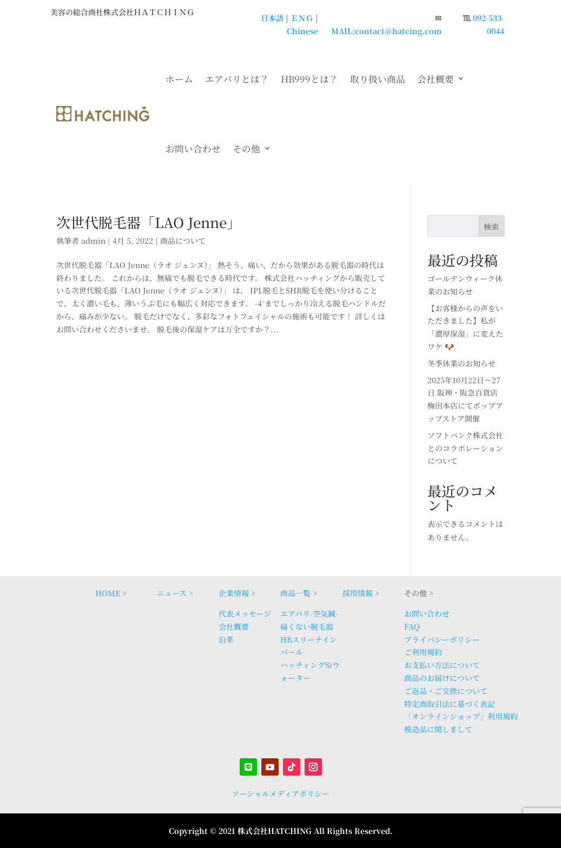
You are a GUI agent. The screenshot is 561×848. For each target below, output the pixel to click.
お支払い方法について (442, 664)
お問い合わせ (193, 148)
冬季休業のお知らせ (461, 363)
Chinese (302, 30)
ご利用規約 (423, 651)
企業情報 (234, 592)
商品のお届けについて (442, 677)
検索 (491, 226)
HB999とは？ (309, 78)
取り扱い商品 (377, 78)
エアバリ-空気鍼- (309, 613)
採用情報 (357, 592)
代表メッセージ (245, 613)
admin (93, 240)
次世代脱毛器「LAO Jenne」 (148, 222)
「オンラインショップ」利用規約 (461, 716)
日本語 (272, 17)
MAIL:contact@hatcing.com (386, 30)
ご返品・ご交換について (445, 690)
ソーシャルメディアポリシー (280, 793)
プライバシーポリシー (442, 639)
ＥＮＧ (302, 17)
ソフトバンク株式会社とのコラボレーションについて (465, 448)
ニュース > (175, 592)
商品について (183, 240)
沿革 (226, 639)
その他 (246, 148)
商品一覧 (295, 592)
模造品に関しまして (438, 729)
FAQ (412, 626)
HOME (107, 592)
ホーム (179, 78)
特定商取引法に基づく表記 (449, 703)
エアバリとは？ (237, 78)
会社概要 (435, 78)
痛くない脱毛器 (306, 626)
